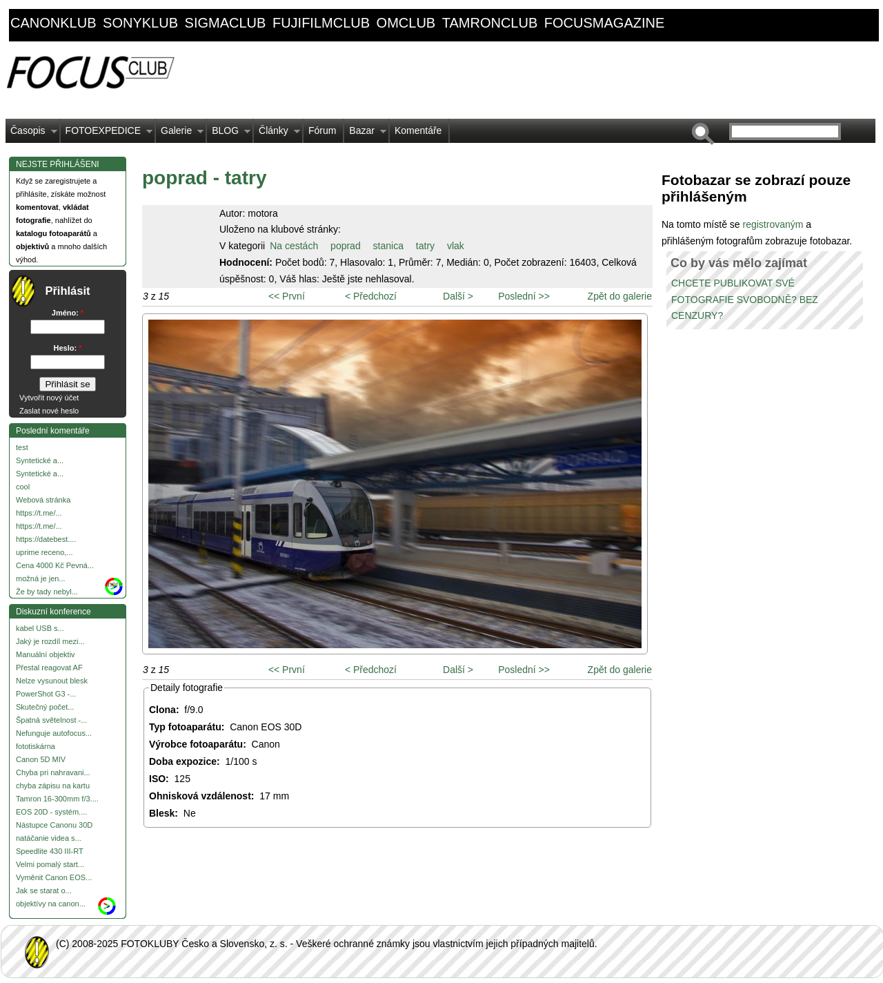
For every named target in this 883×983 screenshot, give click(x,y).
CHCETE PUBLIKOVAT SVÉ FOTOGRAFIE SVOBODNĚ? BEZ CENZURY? (744, 300)
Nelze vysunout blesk (52, 681)
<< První (286, 296)
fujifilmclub (321, 22)
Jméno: (67, 313)
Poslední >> (524, 296)
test (22, 447)
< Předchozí (371, 296)
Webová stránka (43, 500)
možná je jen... (41, 578)
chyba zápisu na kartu (53, 785)
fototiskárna (35, 746)
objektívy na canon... (51, 903)
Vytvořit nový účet (49, 397)
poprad (345, 245)
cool (23, 487)
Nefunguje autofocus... (54, 733)
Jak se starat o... (44, 890)
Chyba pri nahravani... (53, 772)
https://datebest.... (46, 539)
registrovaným (774, 224)
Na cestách (294, 245)
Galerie (180, 134)
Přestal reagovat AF (49, 667)
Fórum (322, 130)
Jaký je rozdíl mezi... (50, 641)
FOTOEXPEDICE (106, 134)
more (114, 584)
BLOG (228, 134)
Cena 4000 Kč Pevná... (55, 565)
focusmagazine (604, 22)
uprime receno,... (44, 552)
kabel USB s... (40, 628)
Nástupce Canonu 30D (54, 825)
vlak (455, 245)
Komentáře (418, 130)
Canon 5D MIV (41, 759)
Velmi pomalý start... (50, 864)
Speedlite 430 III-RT (49, 851)
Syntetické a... (39, 460)
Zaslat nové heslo (49, 411)
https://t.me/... (39, 513)
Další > (458, 296)
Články (277, 134)
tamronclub (490, 22)
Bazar (365, 134)
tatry (425, 245)
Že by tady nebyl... (47, 591)
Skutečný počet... (45, 707)
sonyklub (140, 22)
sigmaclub (225, 22)
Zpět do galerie (620, 296)
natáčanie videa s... (48, 838)
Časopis (31, 134)
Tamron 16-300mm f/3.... (57, 799)
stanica (388, 245)
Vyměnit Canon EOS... (54, 877)
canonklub (53, 22)
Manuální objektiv (45, 654)
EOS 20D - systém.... (51, 812)
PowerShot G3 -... (46, 694)
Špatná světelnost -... (51, 720)
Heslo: (68, 348)
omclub (406, 22)
